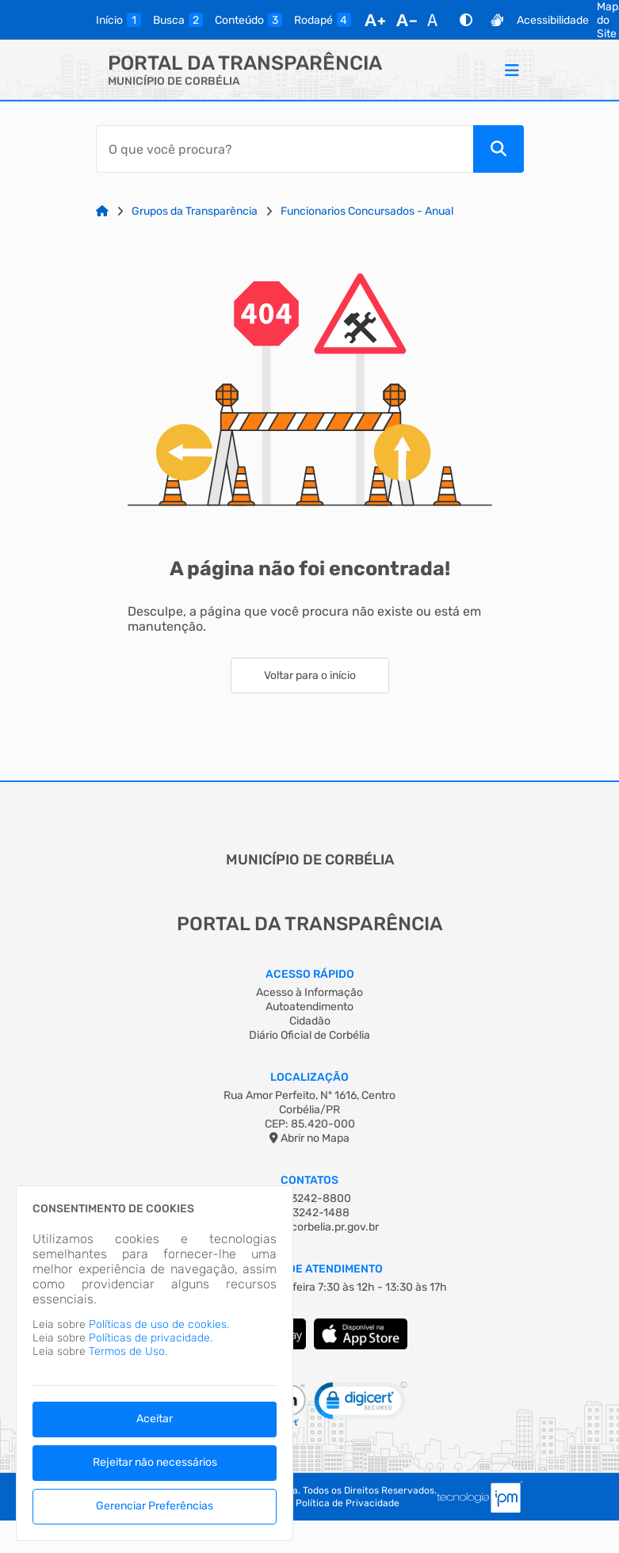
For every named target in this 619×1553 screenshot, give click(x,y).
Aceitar (154, 1418)
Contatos (309, 1180)
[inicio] (118, 20)
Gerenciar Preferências (154, 1506)
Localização (309, 1077)
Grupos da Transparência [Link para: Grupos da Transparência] (195, 211)
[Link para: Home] (102, 211)
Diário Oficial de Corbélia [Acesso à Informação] (309, 1035)
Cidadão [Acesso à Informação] (310, 1021)
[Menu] (512, 70)
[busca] (178, 20)
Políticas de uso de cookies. (159, 1324)
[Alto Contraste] (466, 20)
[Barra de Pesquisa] (284, 149)
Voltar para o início (310, 675)
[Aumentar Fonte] (375, 19)
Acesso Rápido (310, 974)
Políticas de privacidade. (150, 1338)
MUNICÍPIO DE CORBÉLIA (174, 81)
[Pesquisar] (498, 149)
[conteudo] (248, 20)
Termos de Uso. (128, 1351)
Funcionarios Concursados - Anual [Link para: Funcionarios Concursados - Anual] (367, 211)
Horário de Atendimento (309, 1269)
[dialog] (154, 1363)
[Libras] (497, 20)
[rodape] (322, 20)
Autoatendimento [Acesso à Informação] (309, 1006)
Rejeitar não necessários (155, 1462)
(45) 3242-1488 (309, 1212)
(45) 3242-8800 (309, 1198)
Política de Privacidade (347, 1503)
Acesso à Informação (309, 992)
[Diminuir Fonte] (406, 19)
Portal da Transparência (245, 63)
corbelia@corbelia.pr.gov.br (310, 1227)
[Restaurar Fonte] (436, 19)
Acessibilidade (553, 20)
